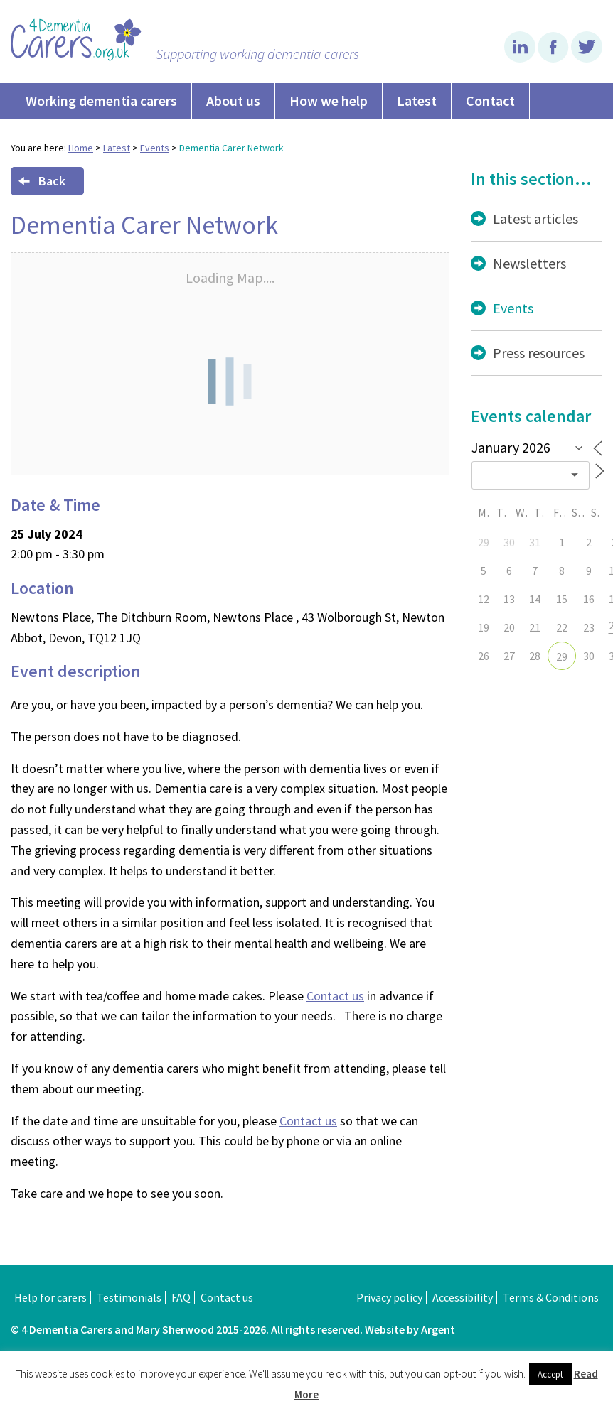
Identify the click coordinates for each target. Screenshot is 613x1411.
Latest (417, 100)
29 (561, 656)
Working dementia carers (101, 100)
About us (233, 100)
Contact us (335, 996)
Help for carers (50, 1297)
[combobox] (530, 475)
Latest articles (535, 218)
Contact (490, 100)
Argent (438, 1329)
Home (80, 147)
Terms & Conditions (551, 1297)
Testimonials (129, 1297)
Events (154, 147)
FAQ (181, 1297)
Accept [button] (550, 1374)
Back (41, 181)
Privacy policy (389, 1297)
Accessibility (462, 1297)
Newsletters (529, 263)
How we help (328, 100)
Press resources (539, 353)
